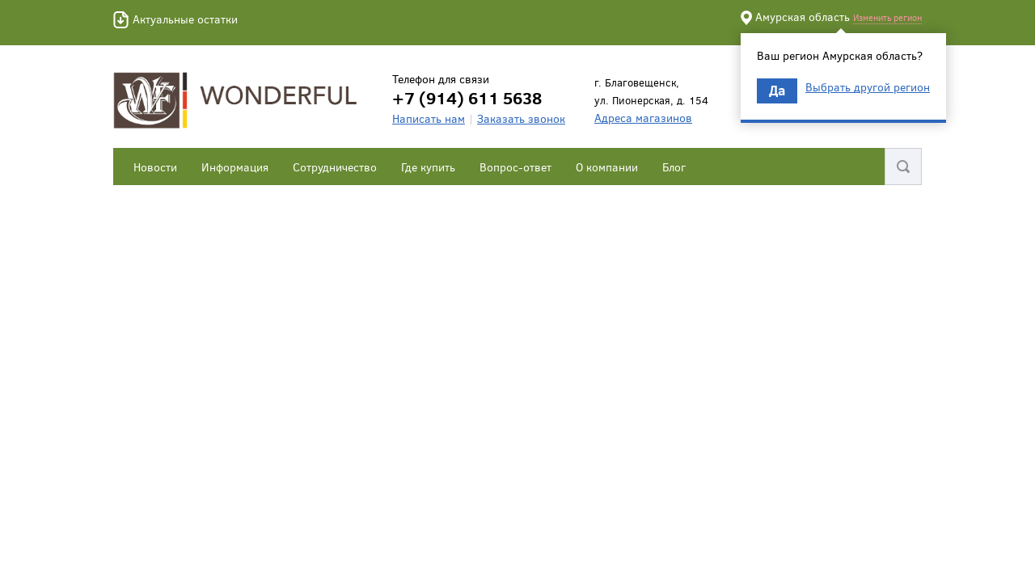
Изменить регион (887, 17)
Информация (234, 167)
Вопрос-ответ (515, 167)
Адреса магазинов (643, 117)
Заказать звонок (521, 118)
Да (777, 90)
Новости (155, 167)
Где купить (428, 167)
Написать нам (428, 118)
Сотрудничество (335, 167)
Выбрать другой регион (867, 87)
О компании (607, 167)
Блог (674, 167)
